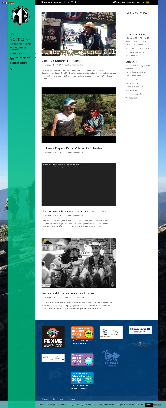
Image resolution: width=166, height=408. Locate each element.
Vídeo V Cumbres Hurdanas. (62, 61)
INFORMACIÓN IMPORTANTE (137, 38)
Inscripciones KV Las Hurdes (136, 55)
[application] (79, 184)
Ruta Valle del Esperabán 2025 (21, 58)
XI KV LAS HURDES (17, 53)
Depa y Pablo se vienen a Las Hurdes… (69, 293)
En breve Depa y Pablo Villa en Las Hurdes (72, 148)
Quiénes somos (118, 2)
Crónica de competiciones (135, 72)
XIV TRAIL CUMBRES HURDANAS (18, 48)
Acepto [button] (148, 405)
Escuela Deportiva (132, 83)
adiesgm (48, 65)
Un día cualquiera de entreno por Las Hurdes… (75, 211)
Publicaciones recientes (20, 43)
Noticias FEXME (131, 90)
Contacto (131, 2)
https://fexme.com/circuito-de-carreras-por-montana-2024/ (81, 343)
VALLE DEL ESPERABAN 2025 (137, 48)
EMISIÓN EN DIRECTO (18, 63)
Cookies (140, 2)
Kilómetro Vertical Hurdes (135, 87)
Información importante (134, 52)
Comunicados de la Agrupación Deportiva (20, 38)
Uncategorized (131, 98)
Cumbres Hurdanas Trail (74, 65)
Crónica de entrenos (133, 75)
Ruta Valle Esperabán (133, 94)
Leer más (157, 404)
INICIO (12, 34)
